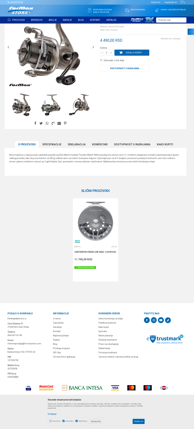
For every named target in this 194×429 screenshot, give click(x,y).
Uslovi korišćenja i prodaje (111, 342)
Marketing (82, 421)
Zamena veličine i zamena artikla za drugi (118, 380)
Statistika (69, 421)
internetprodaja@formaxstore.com (24, 367)
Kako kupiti (165, 167)
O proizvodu (27, 167)
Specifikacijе (51, 167)
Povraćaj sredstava (108, 376)
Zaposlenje (58, 346)
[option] (22, 128)
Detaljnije (52, 414)
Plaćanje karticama (108, 363)
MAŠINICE (35, 25)
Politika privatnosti (107, 346)
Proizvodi (25, 25)
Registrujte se (171, 2)
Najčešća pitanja (61, 359)
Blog (55, 367)
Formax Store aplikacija (64, 380)
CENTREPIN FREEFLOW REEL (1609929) (95, 275)
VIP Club (57, 376)
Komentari (100, 167)
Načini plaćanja (106, 359)
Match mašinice (48, 25)
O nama (57, 342)
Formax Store (13, 25)
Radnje (56, 363)
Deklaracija (77, 167)
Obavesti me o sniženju (170, 62)
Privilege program (61, 372)
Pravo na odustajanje (109, 367)
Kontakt (56, 355)
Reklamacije (104, 372)
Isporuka (103, 355)
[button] (171, 20)
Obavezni (56, 421)
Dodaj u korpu (134, 76)
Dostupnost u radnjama (124, 92)
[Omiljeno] (183, 3)
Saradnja (57, 350)
